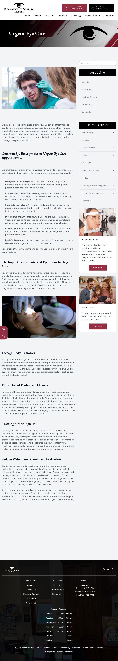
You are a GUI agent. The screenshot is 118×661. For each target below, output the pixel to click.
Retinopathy (57, 594)
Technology (76, 15)
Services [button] (49, 15)
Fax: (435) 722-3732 (85, 595)
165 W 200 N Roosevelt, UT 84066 (85, 586)
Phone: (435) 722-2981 (85, 591)
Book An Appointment (102, 8)
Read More (97, 267)
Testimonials (86, 104)
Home (27, 15)
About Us (85, 82)
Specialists (62, 15)
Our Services (86, 89)
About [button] (37, 15)
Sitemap (99, 647)
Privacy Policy (88, 647)
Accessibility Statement (69, 647)
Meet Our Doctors (89, 97)
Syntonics (57, 585)
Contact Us (109, 15)
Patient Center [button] (92, 15)
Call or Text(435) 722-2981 (77, 8)
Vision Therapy (57, 589)
